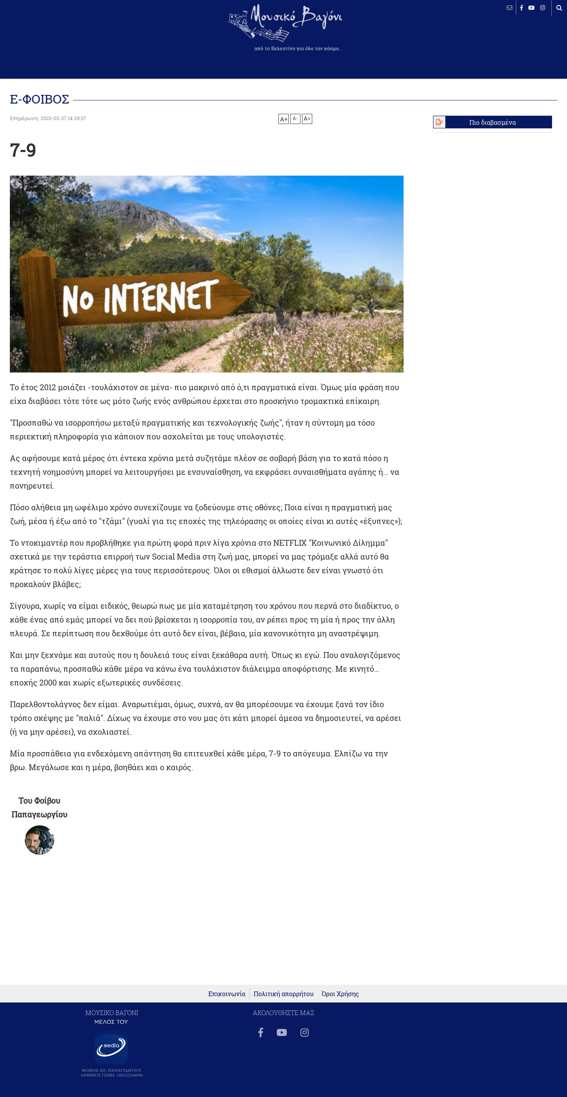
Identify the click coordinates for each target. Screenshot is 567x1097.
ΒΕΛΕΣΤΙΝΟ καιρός (48, 33)
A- (295, 118)
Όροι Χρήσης (340, 994)
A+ (283, 119)
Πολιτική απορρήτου (284, 994)
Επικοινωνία (226, 994)
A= (307, 118)
